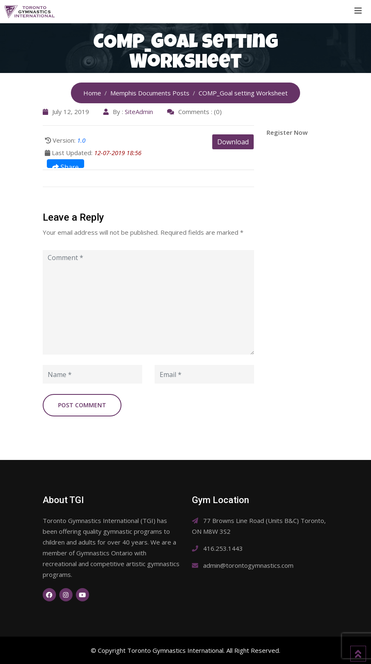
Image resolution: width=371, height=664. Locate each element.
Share (65, 165)
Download (233, 141)
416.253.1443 (223, 548)
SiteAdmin (139, 111)
